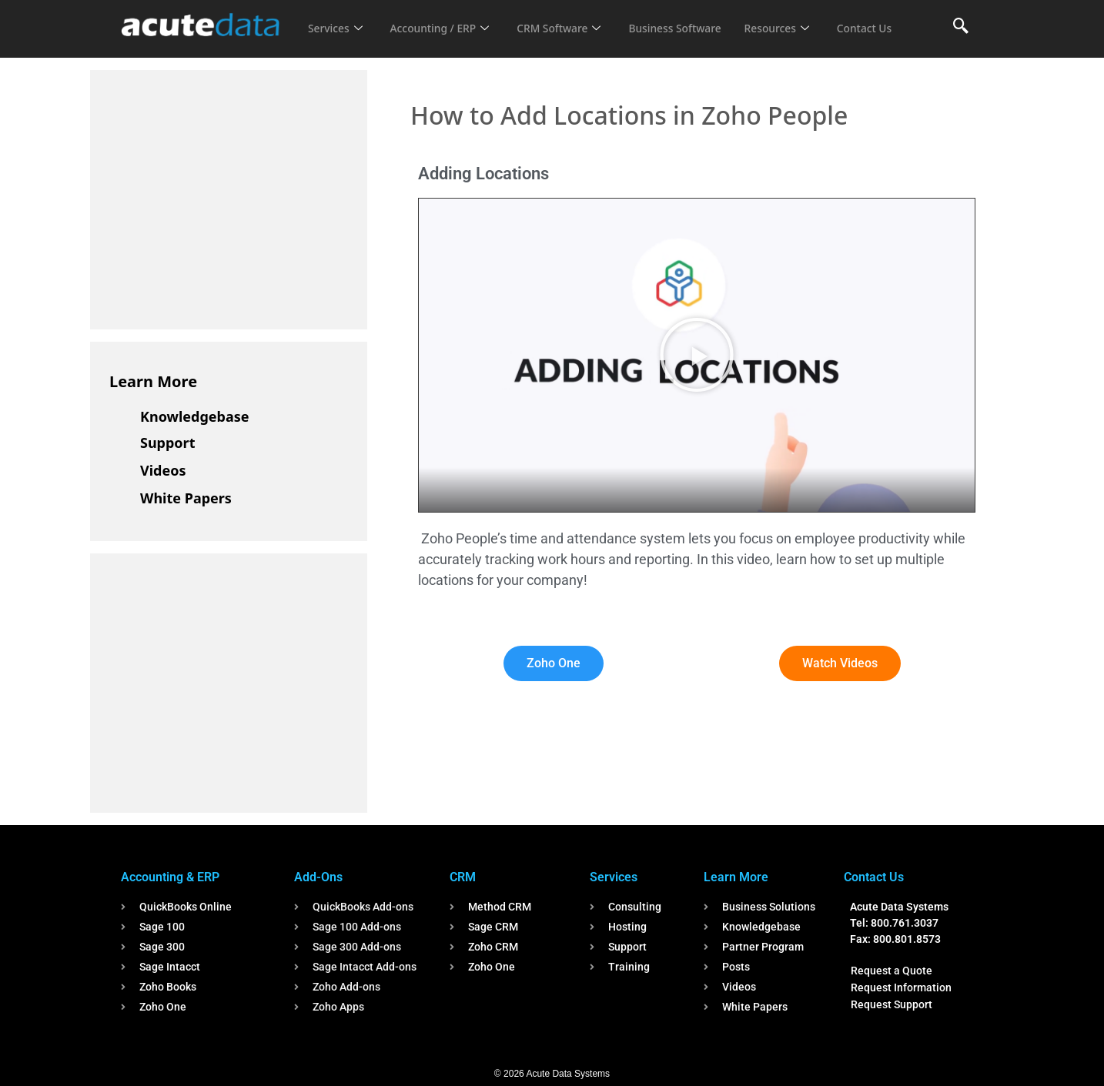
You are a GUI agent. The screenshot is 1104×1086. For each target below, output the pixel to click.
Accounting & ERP (170, 877)
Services (337, 18)
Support (167, 442)
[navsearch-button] (960, 27)
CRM (463, 877)
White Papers (186, 498)
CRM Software (573, 18)
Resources (804, 18)
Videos (163, 470)
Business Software (697, 18)
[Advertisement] (224, 197)
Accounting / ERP (446, 18)
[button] (696, 354)
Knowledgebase (194, 416)
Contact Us (338, 39)
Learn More (153, 381)
